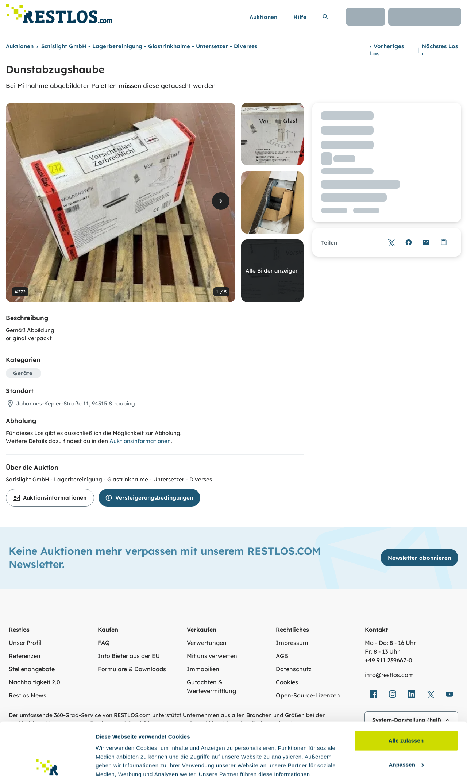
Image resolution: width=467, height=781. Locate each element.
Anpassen (406, 710)
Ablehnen (405, 734)
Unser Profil (25, 642)
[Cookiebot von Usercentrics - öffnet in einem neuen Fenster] (47, 766)
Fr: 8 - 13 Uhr (382, 651)
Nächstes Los (440, 50)
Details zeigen (114, 766)
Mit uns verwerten (212, 655)
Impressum (292, 642)
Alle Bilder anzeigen (272, 270)
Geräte (22, 373)
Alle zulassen (406, 687)
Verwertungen (207, 642)
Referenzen (24, 655)
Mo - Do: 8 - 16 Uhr (390, 642)
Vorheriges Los (387, 50)
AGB (282, 655)
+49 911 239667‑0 (388, 660)
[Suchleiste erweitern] (325, 17)
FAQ (104, 642)
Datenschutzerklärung (247, 746)
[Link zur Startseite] (59, 11)
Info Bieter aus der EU (129, 655)
